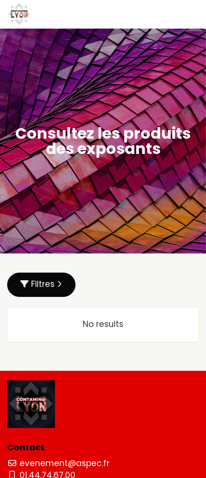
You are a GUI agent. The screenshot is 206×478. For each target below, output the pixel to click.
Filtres (41, 284)
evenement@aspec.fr (58, 463)
